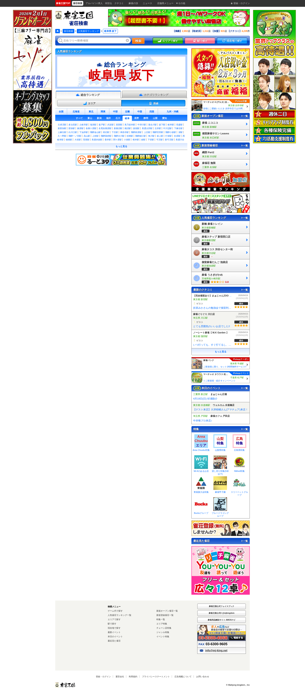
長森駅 (179, 124)
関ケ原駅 (117, 139)
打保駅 (168, 136)
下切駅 (151, 139)
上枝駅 (95, 136)
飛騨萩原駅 (136, 132)
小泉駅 (127, 139)
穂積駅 (69, 139)
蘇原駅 (80, 128)
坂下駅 (162, 124)
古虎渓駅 (62, 124)
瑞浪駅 (93, 124)
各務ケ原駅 (91, 128)
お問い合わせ (202, 676)
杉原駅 (177, 136)
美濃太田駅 (147, 128)
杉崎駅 (130, 136)
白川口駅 (72, 132)
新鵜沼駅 (118, 128)
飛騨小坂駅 (170, 132)
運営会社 (120, 676)
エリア (89, 103)
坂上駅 (160, 136)
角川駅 (151, 136)
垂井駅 (108, 139)
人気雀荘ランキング (88, 31)
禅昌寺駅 (124, 132)
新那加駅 (62, 128)
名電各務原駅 (105, 128)
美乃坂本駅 (129, 124)
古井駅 (158, 128)
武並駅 (110, 124)
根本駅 (136, 139)
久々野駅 (62, 136)
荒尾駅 (86, 139)
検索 (138, 40)
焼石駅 (106, 132)
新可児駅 (169, 139)
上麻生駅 (62, 132)
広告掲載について (183, 676)
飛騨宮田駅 (157, 132)
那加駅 (71, 128)
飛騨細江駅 (140, 136)
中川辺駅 (167, 128)
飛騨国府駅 (106, 136)
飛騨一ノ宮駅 (74, 136)
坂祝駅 (136, 128)
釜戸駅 (102, 124)
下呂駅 (115, 132)
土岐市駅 (83, 124)
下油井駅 (83, 132)
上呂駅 (147, 132)
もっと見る (121, 146)
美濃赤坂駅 (97, 139)
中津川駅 (142, 124)
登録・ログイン (103, 676)
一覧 (244, 116)
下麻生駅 (178, 128)
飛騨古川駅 (119, 136)
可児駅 (159, 139)
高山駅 (87, 136)
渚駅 (180, 132)
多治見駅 (72, 124)
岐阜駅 (171, 124)
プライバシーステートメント (156, 676)
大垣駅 (77, 139)
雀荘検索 (68, 31)
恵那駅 (119, 124)
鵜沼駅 (127, 128)
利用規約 (133, 676)
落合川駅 (152, 124)
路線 (153, 103)
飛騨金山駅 (95, 132)
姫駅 (143, 139)
